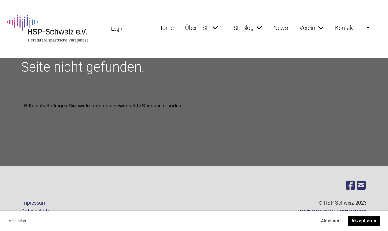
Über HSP (201, 27)
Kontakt (345, 27)
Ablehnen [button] (331, 221)
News (280, 27)
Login (117, 28)
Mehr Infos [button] (17, 220)
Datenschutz (35, 211)
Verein (311, 27)
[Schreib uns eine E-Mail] (361, 185)
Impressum (34, 203)
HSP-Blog (245, 27)
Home (166, 27)
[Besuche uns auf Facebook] (350, 185)
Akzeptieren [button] (363, 221)
